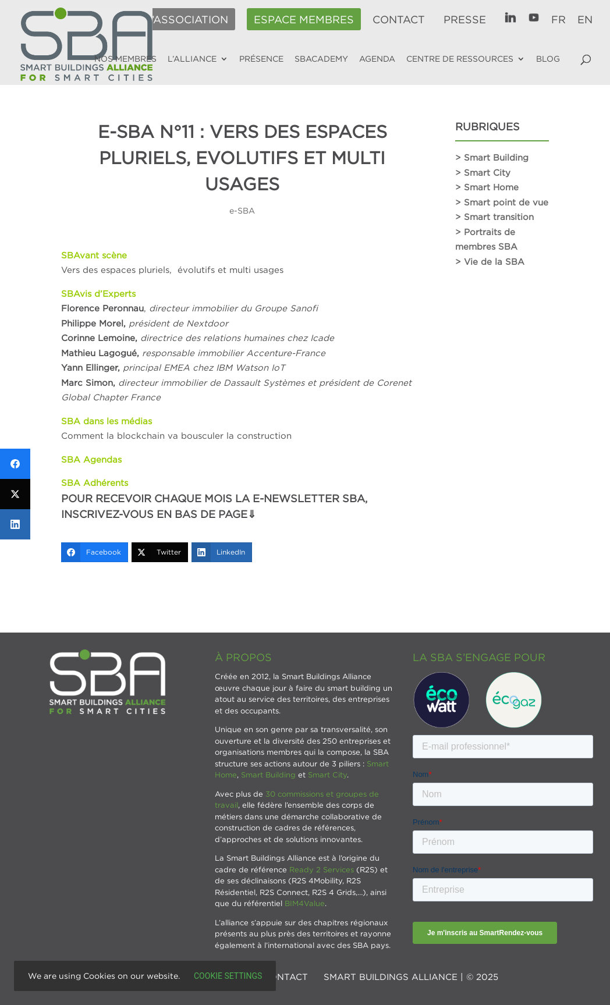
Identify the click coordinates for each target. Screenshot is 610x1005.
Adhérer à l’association (153, 20)
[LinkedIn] (221, 552)
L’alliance (192, 59)
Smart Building (268, 774)
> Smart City (482, 172)
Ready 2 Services (321, 869)
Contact (399, 20)
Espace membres (304, 20)
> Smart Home (487, 186)
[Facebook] (94, 552)
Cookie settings (228, 976)
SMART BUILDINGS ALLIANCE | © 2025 (411, 976)
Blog (548, 59)
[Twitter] (160, 552)
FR (558, 20)
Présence (261, 59)
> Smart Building (492, 157)
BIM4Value (305, 903)
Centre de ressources (459, 59)
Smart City (327, 774)
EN (585, 20)
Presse (465, 20)
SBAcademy (321, 59)
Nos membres (125, 59)
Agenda (377, 59)
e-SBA (242, 210)
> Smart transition (494, 216)
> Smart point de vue (501, 202)
